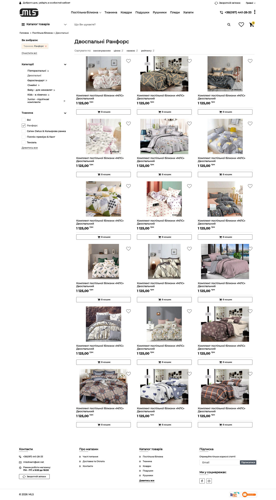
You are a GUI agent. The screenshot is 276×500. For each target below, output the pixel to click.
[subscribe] (228, 462)
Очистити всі (29, 53)
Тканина (147, 461)
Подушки (148, 471)
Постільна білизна (153, 456)
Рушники (148, 475)
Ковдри (147, 466)
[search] (151, 24)
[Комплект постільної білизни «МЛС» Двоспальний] (103, 77)
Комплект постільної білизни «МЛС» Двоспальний (103, 99)
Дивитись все (30, 147)
